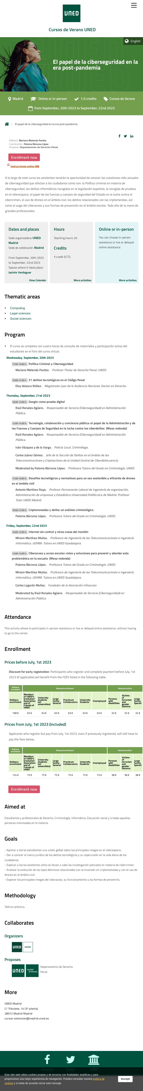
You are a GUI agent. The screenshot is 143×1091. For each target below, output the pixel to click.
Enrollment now (24, 157)
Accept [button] (125, 1079)
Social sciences (20, 318)
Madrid (39, 247)
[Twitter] (70, 1066)
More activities (82, 280)
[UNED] (93, 1066)
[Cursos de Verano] (119, 100)
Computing (17, 308)
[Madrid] (16, 100)
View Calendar (37, 280)
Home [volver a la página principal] (7, 124)
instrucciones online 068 (25, 166)
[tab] (71, 18)
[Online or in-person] (48, 100)
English (136, 41)
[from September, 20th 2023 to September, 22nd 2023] (71, 109)
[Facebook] (46, 1066)
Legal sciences (20, 313)
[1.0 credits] (85, 100)
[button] (119, 136)
